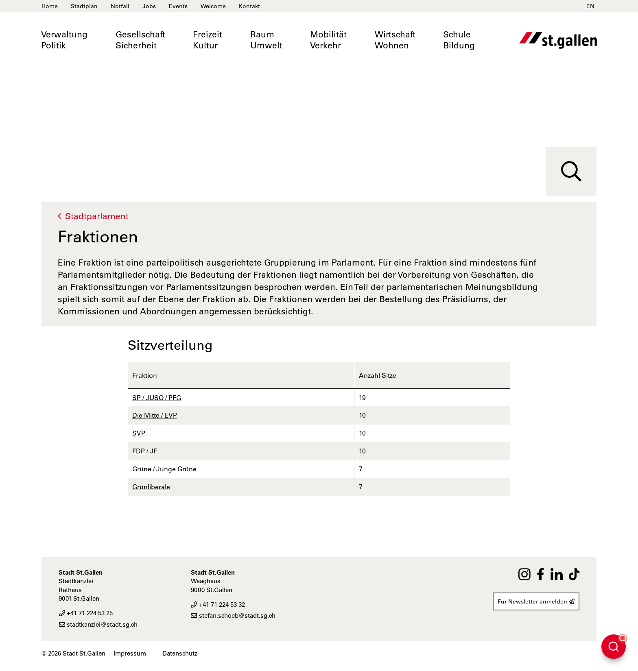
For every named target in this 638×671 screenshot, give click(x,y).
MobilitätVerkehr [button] (328, 39)
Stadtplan (84, 6)
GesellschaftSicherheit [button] (140, 39)
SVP (138, 433)
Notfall (120, 6)
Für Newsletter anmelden (536, 601)
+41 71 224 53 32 (218, 604)
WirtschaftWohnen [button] (395, 39)
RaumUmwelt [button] (266, 39)
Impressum (130, 653)
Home (50, 6)
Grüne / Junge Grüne (164, 469)
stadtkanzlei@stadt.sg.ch (98, 624)
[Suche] (571, 171)
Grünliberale (151, 487)
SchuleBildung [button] (459, 39)
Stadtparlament (97, 216)
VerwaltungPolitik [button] (64, 39)
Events (178, 6)
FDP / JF (144, 451)
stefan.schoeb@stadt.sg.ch (233, 615)
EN (590, 6)
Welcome (213, 6)
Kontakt (249, 6)
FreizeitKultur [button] (207, 39)
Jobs (149, 6)
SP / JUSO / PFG (156, 398)
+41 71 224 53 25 (86, 613)
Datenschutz (179, 653)
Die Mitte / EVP (154, 415)
